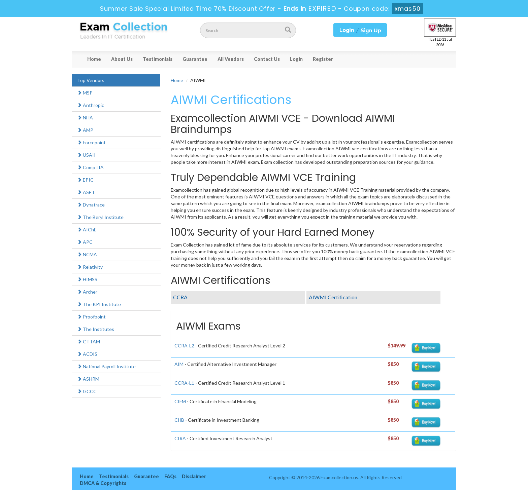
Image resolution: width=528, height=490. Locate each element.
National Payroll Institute (106, 366)
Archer (87, 292)
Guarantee (195, 59)
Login (296, 59)
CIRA (180, 438)
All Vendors (231, 59)
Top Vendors (90, 80)
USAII (86, 155)
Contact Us (267, 59)
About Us (122, 59)
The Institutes (95, 329)
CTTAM (88, 341)
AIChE (87, 229)
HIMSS (87, 279)
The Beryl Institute (100, 217)
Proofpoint (91, 316)
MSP (85, 93)
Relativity (90, 267)
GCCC (87, 391)
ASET (86, 192)
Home (94, 59)
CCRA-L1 (184, 383)
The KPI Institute (99, 304)
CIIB (179, 420)
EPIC (85, 180)
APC (85, 242)
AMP (85, 130)
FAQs (170, 476)
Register (323, 59)
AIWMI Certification (333, 297)
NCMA (87, 254)
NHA (85, 117)
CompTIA (90, 167)
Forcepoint (91, 142)
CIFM (180, 401)
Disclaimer (194, 476)
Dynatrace (91, 205)
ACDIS (87, 354)
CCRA (180, 297)
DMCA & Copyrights (103, 483)
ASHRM (88, 379)
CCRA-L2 (184, 345)
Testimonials (157, 59)
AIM (179, 364)
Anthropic (90, 105)
